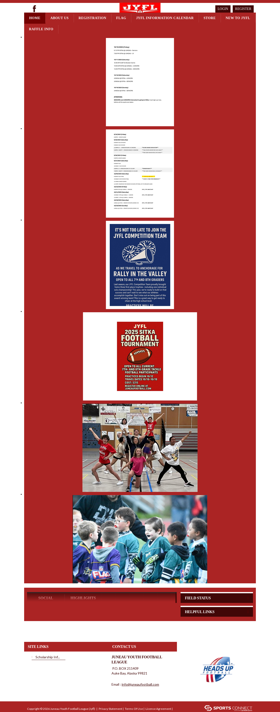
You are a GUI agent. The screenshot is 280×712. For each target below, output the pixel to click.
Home (35, 18)
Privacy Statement (110, 690)
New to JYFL (238, 18)
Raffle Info (41, 29)
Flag (121, 18)
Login (223, 9)
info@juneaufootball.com (140, 665)
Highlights (83, 579)
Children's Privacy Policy (43, 697)
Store (209, 18)
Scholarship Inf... (47, 638)
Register (243, 9)
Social (45, 579)
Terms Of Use (134, 690)
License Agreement (158, 690)
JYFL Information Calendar (165, 18)
